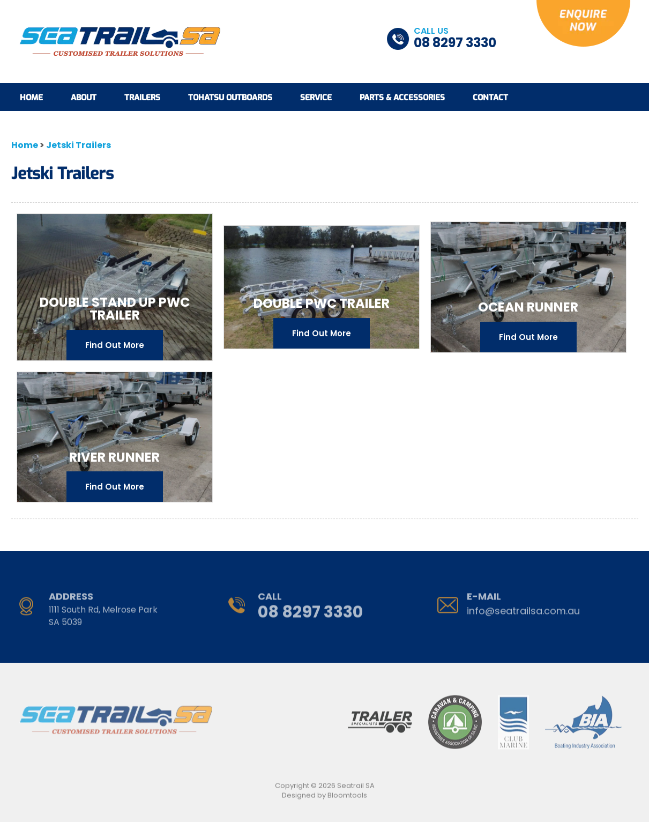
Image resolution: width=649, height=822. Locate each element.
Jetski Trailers (78, 145)
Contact (490, 97)
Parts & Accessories (402, 97)
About (83, 97)
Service (316, 97)
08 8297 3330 (455, 39)
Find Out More (114, 345)
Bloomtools (347, 798)
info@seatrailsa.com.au (523, 608)
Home (31, 97)
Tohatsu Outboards (230, 97)
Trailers (142, 97)
